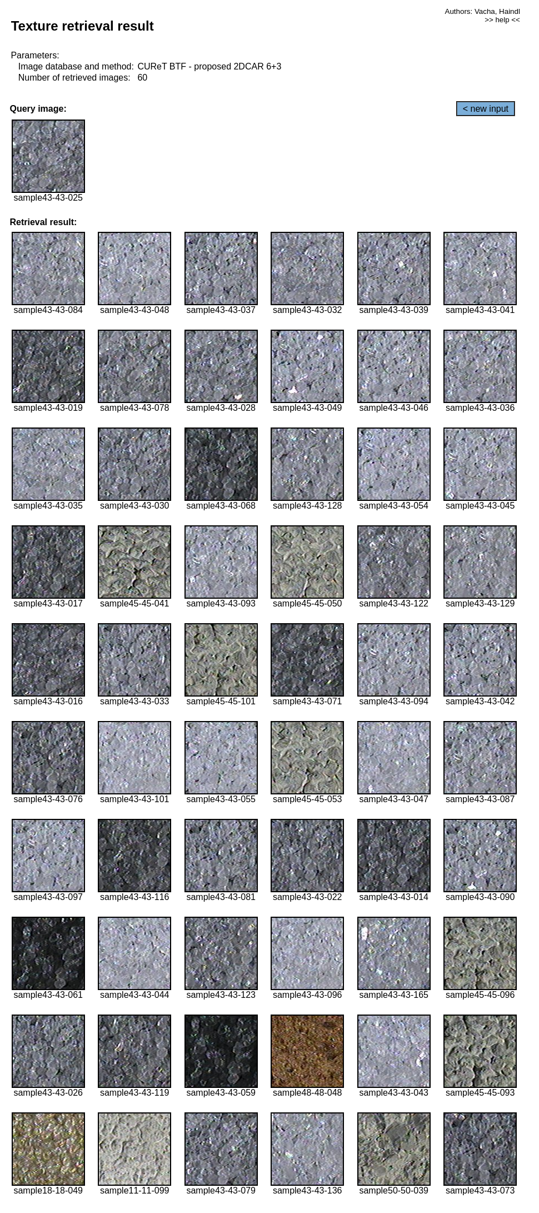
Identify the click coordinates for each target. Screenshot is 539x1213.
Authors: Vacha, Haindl (482, 11)
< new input (485, 108)
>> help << (502, 20)
